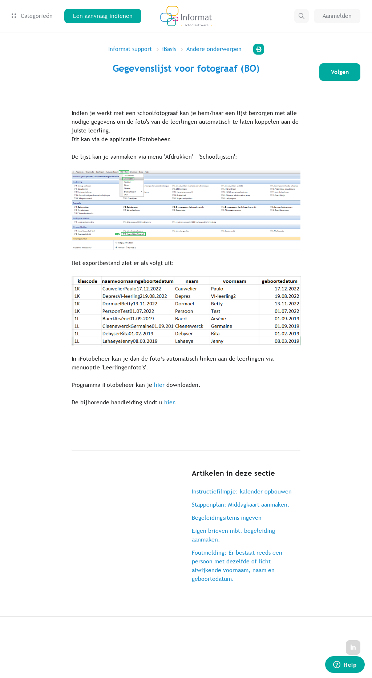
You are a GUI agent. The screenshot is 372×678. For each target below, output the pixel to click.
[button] (301, 16)
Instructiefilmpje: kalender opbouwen (242, 491)
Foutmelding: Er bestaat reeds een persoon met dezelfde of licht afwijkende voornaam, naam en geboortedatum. (237, 565)
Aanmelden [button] (337, 15)
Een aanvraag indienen (103, 15)
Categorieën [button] (32, 15)
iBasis (169, 48)
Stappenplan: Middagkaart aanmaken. (241, 504)
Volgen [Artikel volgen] (340, 71)
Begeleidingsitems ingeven (227, 517)
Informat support (130, 48)
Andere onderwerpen (214, 48)
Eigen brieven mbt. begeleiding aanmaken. (233, 535)
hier (159, 384)
